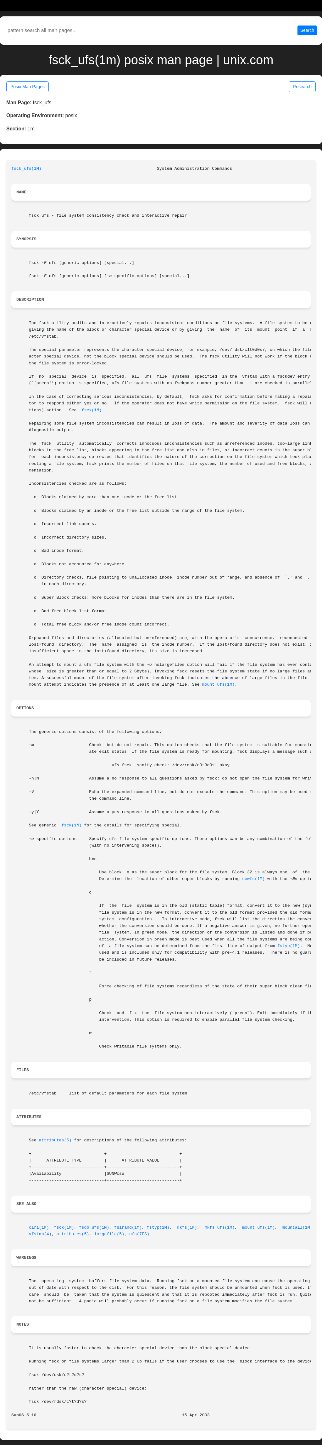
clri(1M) (39, 1227)
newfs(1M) (253, 879)
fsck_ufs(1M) (26, 168)
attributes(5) (55, 1140)
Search (307, 30)
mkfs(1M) (187, 1227)
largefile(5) (109, 1234)
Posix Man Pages (27, 86)
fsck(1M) (91, 410)
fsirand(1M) (128, 1227)
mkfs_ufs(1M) (220, 1227)
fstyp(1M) (288, 946)
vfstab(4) (40, 1234)
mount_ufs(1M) (218, 684)
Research (302, 86)
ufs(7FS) (139, 1234)
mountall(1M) (297, 1227)
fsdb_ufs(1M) (94, 1227)
